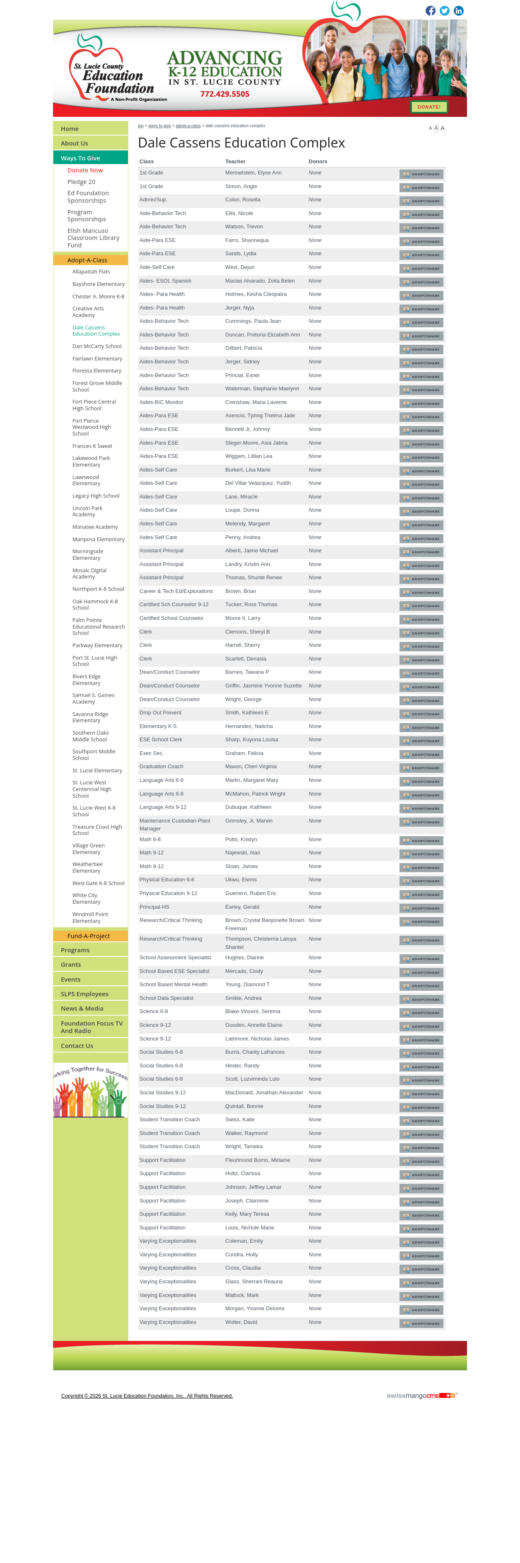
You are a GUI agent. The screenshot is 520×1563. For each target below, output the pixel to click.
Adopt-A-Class (188, 125)
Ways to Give (159, 125)
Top (141, 125)
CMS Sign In (58, 1486)
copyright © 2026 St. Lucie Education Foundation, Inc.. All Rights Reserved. (147, 1536)
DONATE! (429, 106)
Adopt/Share (421, 175)
